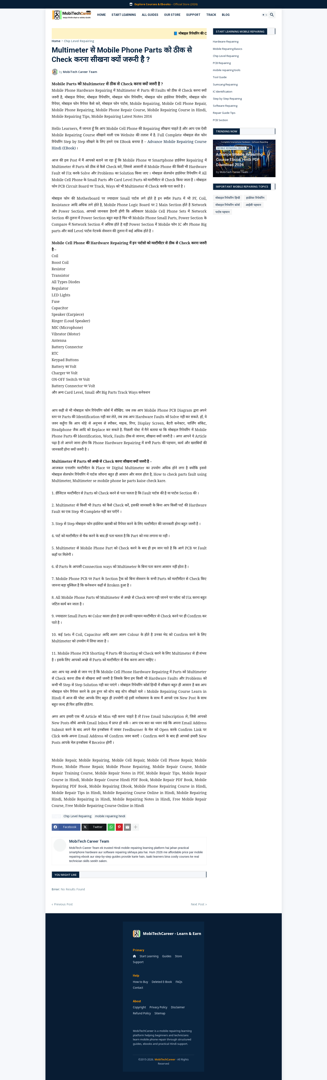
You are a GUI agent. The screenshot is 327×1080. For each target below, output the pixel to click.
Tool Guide (220, 77)
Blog (226, 14)
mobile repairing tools (226, 70)
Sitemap (160, 1013)
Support (193, 14)
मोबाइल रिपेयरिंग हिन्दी (227, 198)
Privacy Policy (158, 1007)
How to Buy (140, 982)
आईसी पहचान (253, 205)
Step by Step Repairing (227, 98)
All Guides (150, 14)
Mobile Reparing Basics (227, 49)
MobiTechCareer (165, 1059)
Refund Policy (142, 1013)
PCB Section (220, 120)
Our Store (172, 14)
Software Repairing (225, 106)
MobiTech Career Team (89, 841)
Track (211, 14)
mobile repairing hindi (110, 816)
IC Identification (222, 91)
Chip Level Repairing (79, 41)
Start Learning (124, 14)
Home (101, 14)
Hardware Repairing (225, 41)
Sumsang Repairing (225, 84)
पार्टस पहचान (222, 212)
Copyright (139, 1007)
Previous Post (63, 904)
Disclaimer (178, 1007)
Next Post (197, 904)
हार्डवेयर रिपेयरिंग (255, 198)
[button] (264, 15)
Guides (166, 956)
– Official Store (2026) (166, 4)
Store (178, 956)
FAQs (179, 982)
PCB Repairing (222, 63)
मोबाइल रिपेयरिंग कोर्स (227, 205)
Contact (138, 988)
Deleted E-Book (162, 982)
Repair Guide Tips (224, 113)
